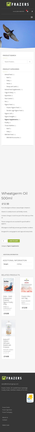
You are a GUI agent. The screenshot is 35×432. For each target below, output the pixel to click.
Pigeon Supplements (11, 119)
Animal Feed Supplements (12, 89)
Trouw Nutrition (9, 125)
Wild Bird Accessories (13, 137)
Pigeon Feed (8, 104)
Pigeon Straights (10, 116)
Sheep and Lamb (12, 86)
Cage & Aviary (9, 92)
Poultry (7, 122)
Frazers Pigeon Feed (13, 107)
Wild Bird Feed (9, 134)
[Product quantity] (4, 240)
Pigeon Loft (8, 113)
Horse (8, 83)
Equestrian (8, 95)
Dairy (8, 80)
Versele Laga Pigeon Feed (14, 110)
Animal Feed (8, 74)
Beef (8, 77)
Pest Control (8, 98)
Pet (6, 101)
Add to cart (14, 241)
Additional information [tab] (10, 254)
